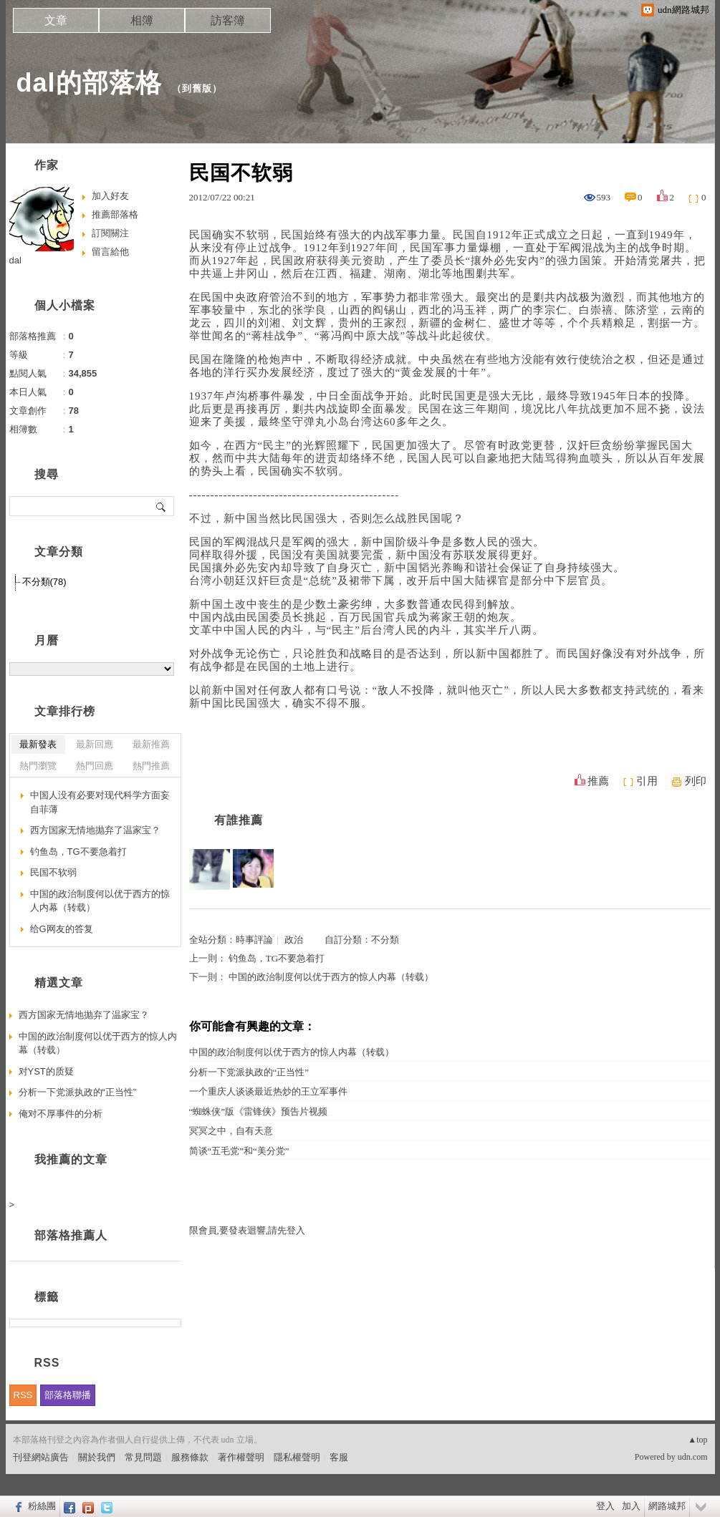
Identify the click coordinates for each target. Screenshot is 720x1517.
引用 (647, 781)
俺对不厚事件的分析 (60, 1113)
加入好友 (110, 195)
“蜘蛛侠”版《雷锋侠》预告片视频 (258, 1111)
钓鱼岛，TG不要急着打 (277, 958)
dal (15, 260)
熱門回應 (94, 765)
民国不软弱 (53, 872)
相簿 (141, 20)
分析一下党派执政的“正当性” (249, 1072)
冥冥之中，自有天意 (231, 1130)
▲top (697, 1440)
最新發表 (38, 744)
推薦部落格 (115, 214)
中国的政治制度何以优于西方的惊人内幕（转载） (331, 976)
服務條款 (189, 1457)
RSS (23, 1395)
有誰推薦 (238, 820)
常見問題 (143, 1457)
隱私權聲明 (297, 1457)
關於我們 (96, 1457)
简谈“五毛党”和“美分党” (239, 1150)
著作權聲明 (241, 1457)
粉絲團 (42, 1506)
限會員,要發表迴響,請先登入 (247, 1230)
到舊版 (197, 88)
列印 (695, 781)
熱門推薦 (151, 765)
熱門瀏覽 (38, 765)
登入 (605, 1506)
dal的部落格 (89, 82)
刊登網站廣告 (41, 1457)
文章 (55, 20)
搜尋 (161, 506)
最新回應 (94, 744)
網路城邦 (667, 1506)
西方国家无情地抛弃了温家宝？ (95, 830)
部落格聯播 (67, 1395)
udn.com (693, 1457)
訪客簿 (228, 20)
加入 (631, 1506)
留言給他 (110, 251)
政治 (293, 939)
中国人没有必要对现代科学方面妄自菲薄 (100, 802)
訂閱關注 (110, 233)
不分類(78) (44, 581)
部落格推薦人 (70, 1235)
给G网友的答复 (61, 929)
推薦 (598, 781)
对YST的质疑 (46, 1071)
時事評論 (254, 939)
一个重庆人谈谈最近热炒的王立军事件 (268, 1091)
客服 (339, 1457)
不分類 (385, 939)
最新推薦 (151, 744)
